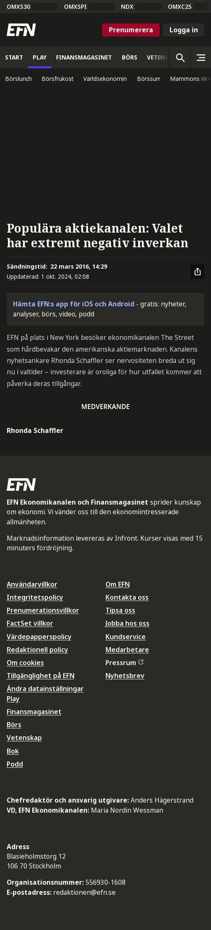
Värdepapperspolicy (39, 636)
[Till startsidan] (21, 29)
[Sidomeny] (200, 57)
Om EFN (118, 584)
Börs (14, 724)
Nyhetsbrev (125, 675)
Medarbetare (127, 649)
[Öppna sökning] (179, 57)
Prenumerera (131, 29)
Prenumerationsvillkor (43, 610)
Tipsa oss (120, 610)
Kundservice (126, 636)
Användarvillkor (32, 584)
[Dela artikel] (197, 271)
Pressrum (124, 662)
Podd (15, 764)
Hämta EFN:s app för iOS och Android (73, 303)
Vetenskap (24, 737)
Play (13, 698)
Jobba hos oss (127, 623)
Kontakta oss (127, 597)
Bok (13, 751)
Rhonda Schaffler (35, 430)
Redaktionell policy (37, 649)
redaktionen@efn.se (84, 892)
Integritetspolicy (35, 597)
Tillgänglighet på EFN (41, 675)
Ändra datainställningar (45, 688)
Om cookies (25, 662)
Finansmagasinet (34, 711)
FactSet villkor (30, 623)
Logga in (184, 29)
